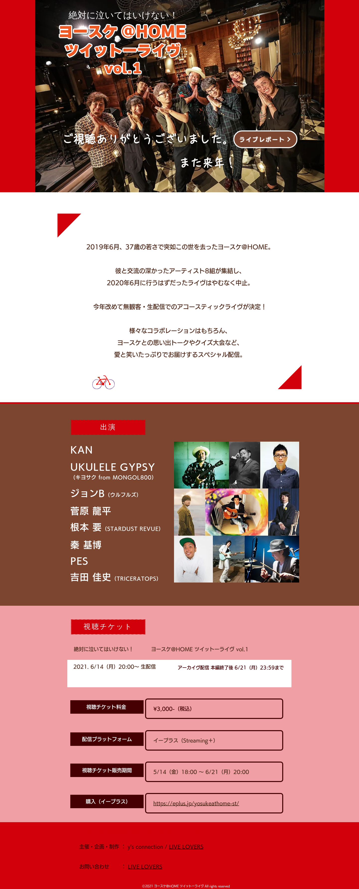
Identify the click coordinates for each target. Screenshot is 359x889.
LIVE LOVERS (186, 846)
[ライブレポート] (265, 139)
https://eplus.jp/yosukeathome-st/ (196, 803)
